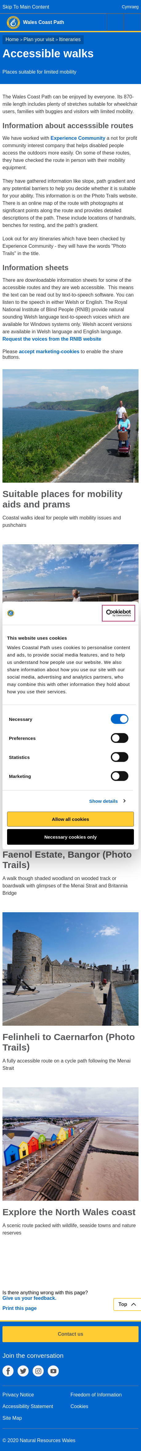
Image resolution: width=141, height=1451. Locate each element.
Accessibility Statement (27, 1406)
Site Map (12, 1418)
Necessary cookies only (70, 836)
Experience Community (78, 138)
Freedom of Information (96, 1394)
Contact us (70, 1334)
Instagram (38, 1370)
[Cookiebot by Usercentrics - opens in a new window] (118, 613)
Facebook (8, 1370)
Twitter (23, 1370)
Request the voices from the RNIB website (51, 339)
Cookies (79, 1406)
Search (115, 22)
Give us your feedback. (29, 1298)
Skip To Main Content (25, 7)
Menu (132, 22)
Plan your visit (38, 39)
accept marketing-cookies (49, 351)
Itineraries (70, 39)
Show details (103, 800)
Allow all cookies (70, 819)
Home (12, 39)
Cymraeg (130, 6)
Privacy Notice (18, 1394)
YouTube (53, 1370)
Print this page (19, 1308)
